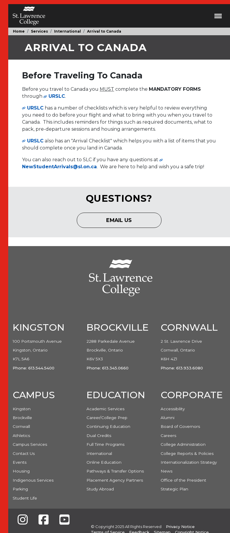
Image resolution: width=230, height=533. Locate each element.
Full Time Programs (105, 444)
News (166, 471)
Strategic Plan (174, 489)
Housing (21, 471)
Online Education (103, 462)
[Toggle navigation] (218, 16)
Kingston (22, 408)
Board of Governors (180, 426)
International (67, 31)
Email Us (124, 222)
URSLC (35, 108)
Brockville (22, 417)
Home (19, 31)
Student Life (25, 498)
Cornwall (21, 426)
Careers (168, 435)
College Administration (183, 444)
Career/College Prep (106, 417)
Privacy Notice (180, 526)
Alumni (167, 417)
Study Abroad (100, 489)
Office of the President (183, 480)
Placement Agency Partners (114, 480)
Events (19, 462)
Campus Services (30, 444)
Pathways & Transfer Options (115, 471)
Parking (20, 489)
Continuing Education (108, 426)
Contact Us (24, 453)
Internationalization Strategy (189, 462)
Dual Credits (98, 435)
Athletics (21, 435)
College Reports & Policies (187, 453)
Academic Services (105, 408)
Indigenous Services (33, 480)
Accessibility (173, 408)
